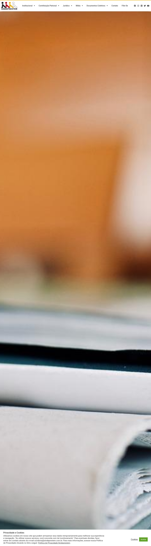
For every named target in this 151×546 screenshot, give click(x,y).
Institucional (28, 6)
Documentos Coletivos (97, 6)
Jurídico (67, 6)
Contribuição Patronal (49, 6)
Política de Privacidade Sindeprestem (54, 543)
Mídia (79, 6)
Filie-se (125, 6)
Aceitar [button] (143, 539)
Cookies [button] (134, 539)
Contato (114, 6)
